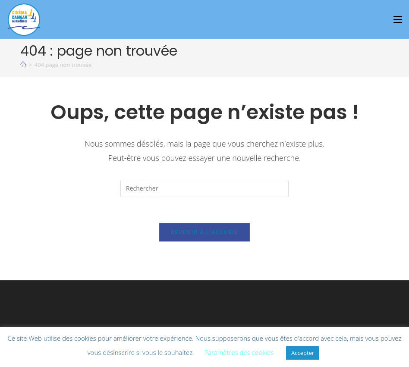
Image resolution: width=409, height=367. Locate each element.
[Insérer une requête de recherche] (204, 188)
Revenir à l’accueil (204, 232)
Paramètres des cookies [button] (239, 352)
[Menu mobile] (399, 19)
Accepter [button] (302, 353)
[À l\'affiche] (23, 65)
